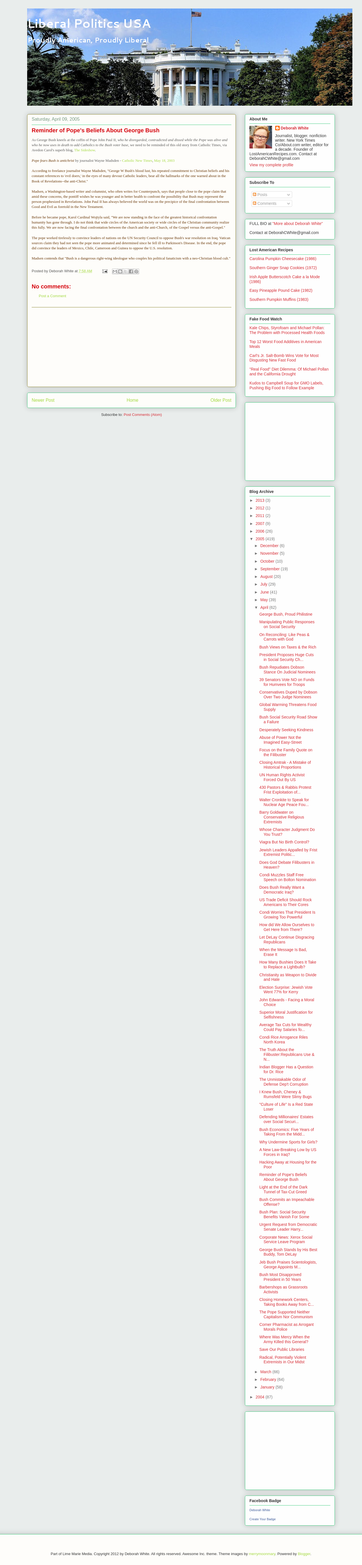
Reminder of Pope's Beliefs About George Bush (283, 1177)
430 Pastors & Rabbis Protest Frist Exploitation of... (285, 789)
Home (133, 400)
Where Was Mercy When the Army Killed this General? (284, 1339)
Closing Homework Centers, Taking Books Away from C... (286, 1302)
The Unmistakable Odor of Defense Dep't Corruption (283, 1081)
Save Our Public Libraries (281, 1349)
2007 (261, 523)
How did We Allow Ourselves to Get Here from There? (286, 927)
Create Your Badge (262, 1519)
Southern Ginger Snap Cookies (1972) (283, 267)
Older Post (220, 400)
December (269, 545)
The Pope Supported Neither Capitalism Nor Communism (286, 1314)
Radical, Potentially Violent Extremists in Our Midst (282, 1359)
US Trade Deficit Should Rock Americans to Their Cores (285, 902)
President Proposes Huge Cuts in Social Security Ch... (286, 657)
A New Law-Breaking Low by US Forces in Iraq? (287, 1152)
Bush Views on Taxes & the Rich (287, 647)
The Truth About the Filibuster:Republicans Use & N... (286, 1054)
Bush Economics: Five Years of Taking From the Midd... (286, 1132)
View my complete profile (271, 165)
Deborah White (295, 128)
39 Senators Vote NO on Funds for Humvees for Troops (286, 682)
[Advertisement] (131, 347)
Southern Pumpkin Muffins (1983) (278, 299)
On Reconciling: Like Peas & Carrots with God (284, 637)
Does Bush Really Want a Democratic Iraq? (281, 889)
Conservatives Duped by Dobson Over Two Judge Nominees (288, 694)
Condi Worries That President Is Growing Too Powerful (287, 914)
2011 (261, 515)
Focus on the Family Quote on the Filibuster (286, 752)
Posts (260, 194)
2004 (261, 1397)
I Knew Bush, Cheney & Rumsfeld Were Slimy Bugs (285, 1094)
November (269, 553)
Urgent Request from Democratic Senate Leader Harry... (288, 1227)
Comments (265, 203)
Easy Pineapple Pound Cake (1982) (281, 290)
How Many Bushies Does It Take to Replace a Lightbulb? (287, 964)
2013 (261, 500)
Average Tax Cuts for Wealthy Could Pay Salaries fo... (285, 1027)
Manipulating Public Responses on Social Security (286, 624)
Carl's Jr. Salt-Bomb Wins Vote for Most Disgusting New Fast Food (284, 358)
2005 (261, 539)
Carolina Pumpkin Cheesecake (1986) (282, 258)
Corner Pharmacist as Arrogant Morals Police (286, 1327)
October (267, 561)
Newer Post (43, 400)
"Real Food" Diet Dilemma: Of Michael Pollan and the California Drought (289, 371)
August (266, 576)
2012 (261, 508)
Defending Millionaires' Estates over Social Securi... (286, 1119)
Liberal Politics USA (89, 23)
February (268, 1379)
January (267, 1387)
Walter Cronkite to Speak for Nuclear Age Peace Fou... (284, 802)
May (264, 599)
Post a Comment (52, 296)
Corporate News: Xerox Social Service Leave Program (286, 1239)
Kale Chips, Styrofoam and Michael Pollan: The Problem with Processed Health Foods (287, 330)
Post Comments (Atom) (143, 414)
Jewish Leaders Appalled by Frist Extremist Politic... (288, 852)
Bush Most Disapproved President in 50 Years (280, 1277)
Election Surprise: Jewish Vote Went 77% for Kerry (286, 989)
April (264, 607)
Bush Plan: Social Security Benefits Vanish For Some (284, 1214)
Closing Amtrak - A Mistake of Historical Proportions (285, 764)
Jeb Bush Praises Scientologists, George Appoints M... (288, 1264)
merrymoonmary (262, 1554)
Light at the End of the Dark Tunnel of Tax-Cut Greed (283, 1189)
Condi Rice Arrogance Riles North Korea (283, 1039)
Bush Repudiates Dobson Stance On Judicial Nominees (287, 669)
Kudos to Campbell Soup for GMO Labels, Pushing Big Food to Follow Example (286, 385)
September (270, 569)
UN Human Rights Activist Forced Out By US (282, 777)
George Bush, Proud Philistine (286, 614)
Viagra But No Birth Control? (284, 842)
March (266, 1372)
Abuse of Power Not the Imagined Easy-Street (280, 740)
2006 (261, 531)
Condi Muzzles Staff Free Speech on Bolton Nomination (287, 877)
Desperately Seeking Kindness (286, 730)
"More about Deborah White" (297, 223)
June (265, 592)
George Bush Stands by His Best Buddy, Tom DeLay (288, 1252)
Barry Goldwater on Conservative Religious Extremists (281, 817)
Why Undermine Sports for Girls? (288, 1142)
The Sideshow (84, 150)
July (264, 584)
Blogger (304, 1554)
